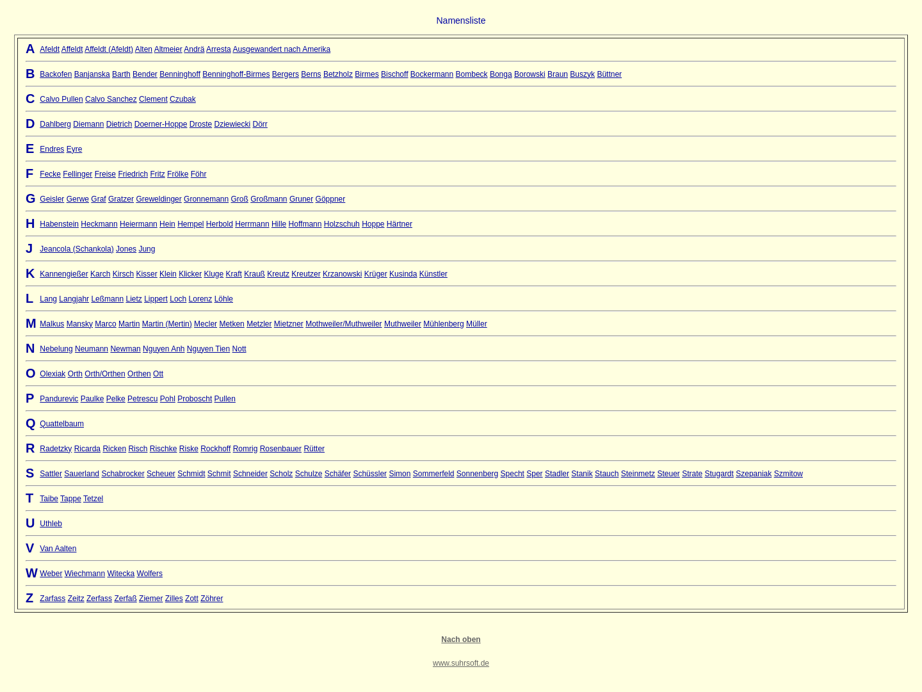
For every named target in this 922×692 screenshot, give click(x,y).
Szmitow (788, 473)
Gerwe (78, 199)
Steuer (668, 473)
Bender (145, 74)
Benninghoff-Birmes (236, 74)
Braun (557, 74)
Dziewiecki (232, 124)
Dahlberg (55, 124)
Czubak (183, 99)
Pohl (167, 398)
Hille (278, 224)
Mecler (205, 323)
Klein (168, 274)
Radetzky (56, 448)
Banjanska (92, 74)
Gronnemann (206, 199)
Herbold (219, 224)
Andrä (194, 49)
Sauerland (81, 473)
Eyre (75, 149)
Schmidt (191, 473)
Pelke (115, 398)
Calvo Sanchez (111, 99)
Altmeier (168, 49)
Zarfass (52, 598)
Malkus (52, 323)
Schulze (309, 473)
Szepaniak (754, 473)
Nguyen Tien (208, 348)
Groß (239, 199)
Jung (146, 249)
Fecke (50, 174)
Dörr (260, 124)
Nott (239, 348)
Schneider (250, 473)
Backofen (56, 74)
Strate (692, 473)
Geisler (52, 199)
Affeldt (72, 49)
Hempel (190, 224)
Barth (121, 74)
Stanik (581, 473)
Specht (512, 473)
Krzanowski (342, 274)
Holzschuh (342, 224)
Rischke (163, 448)
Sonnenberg (477, 473)
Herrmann (252, 224)
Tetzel (93, 498)
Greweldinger (158, 199)
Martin (129, 323)
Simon (399, 473)
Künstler (433, 274)
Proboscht (194, 398)
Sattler (51, 473)
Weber (51, 573)
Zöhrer (211, 598)
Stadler (557, 473)
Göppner (331, 199)
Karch (100, 274)
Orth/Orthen (105, 373)
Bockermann (431, 74)
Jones (126, 249)
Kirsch (123, 274)
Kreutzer (305, 274)
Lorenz (201, 298)
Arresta (218, 49)
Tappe (70, 498)
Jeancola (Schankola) (76, 249)
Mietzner (288, 323)
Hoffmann (305, 224)
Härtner (399, 224)
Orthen (139, 373)
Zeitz (76, 598)
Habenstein (59, 224)
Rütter (314, 448)
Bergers (285, 74)
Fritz (157, 174)
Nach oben (460, 639)
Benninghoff (179, 74)
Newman (125, 348)
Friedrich (133, 174)
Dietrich (119, 124)
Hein (167, 224)
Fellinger (77, 174)
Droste (201, 124)
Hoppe (373, 224)
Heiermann (139, 224)
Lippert (156, 298)
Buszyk (582, 74)
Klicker (190, 274)
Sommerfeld (434, 473)
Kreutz (278, 274)
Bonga (501, 74)
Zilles (174, 598)
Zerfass (99, 598)
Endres (52, 149)
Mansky (80, 323)
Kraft (234, 274)
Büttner (609, 74)
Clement (153, 99)
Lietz (133, 298)
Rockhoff (215, 448)
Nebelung (56, 348)
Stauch (607, 473)
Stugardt (719, 473)
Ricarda (87, 448)
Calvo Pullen (61, 99)
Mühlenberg (443, 323)
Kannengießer (64, 274)
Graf (98, 199)
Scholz (281, 473)
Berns (311, 74)
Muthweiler (402, 323)
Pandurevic (59, 398)
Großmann (268, 199)
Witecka (120, 573)
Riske (188, 448)
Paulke (92, 398)
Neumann (91, 348)
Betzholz (338, 74)
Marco (105, 323)
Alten (143, 49)
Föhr (199, 174)
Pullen (225, 398)
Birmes (366, 74)
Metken (231, 323)
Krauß (254, 274)
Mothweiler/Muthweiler (343, 323)
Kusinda (403, 274)
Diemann (88, 124)
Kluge (214, 274)
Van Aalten (58, 548)
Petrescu (142, 398)
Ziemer (151, 598)
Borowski (530, 74)
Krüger (375, 274)
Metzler (259, 323)
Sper (534, 473)
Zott (191, 598)
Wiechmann (85, 573)
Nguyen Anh (163, 348)
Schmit (219, 473)
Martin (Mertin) (167, 323)
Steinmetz (638, 473)
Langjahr (74, 298)
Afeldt (50, 49)
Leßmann (107, 298)
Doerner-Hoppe (161, 124)
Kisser (146, 274)
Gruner (301, 199)
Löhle (223, 298)
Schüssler (370, 473)
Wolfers (150, 573)
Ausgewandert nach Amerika (281, 49)
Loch (178, 298)
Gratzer (121, 199)
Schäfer (338, 473)
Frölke (177, 174)
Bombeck (472, 74)
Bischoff (394, 74)
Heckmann (99, 224)
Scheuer (161, 473)
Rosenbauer (281, 448)
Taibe (49, 498)
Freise (105, 174)
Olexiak (52, 373)
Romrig (245, 448)
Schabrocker (122, 473)
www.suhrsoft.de (461, 663)
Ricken (114, 448)
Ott (158, 373)
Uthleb (51, 523)
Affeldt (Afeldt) (109, 49)
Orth (75, 373)
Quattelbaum (62, 423)
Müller (476, 323)
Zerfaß (125, 598)
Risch (137, 448)
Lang (48, 298)
